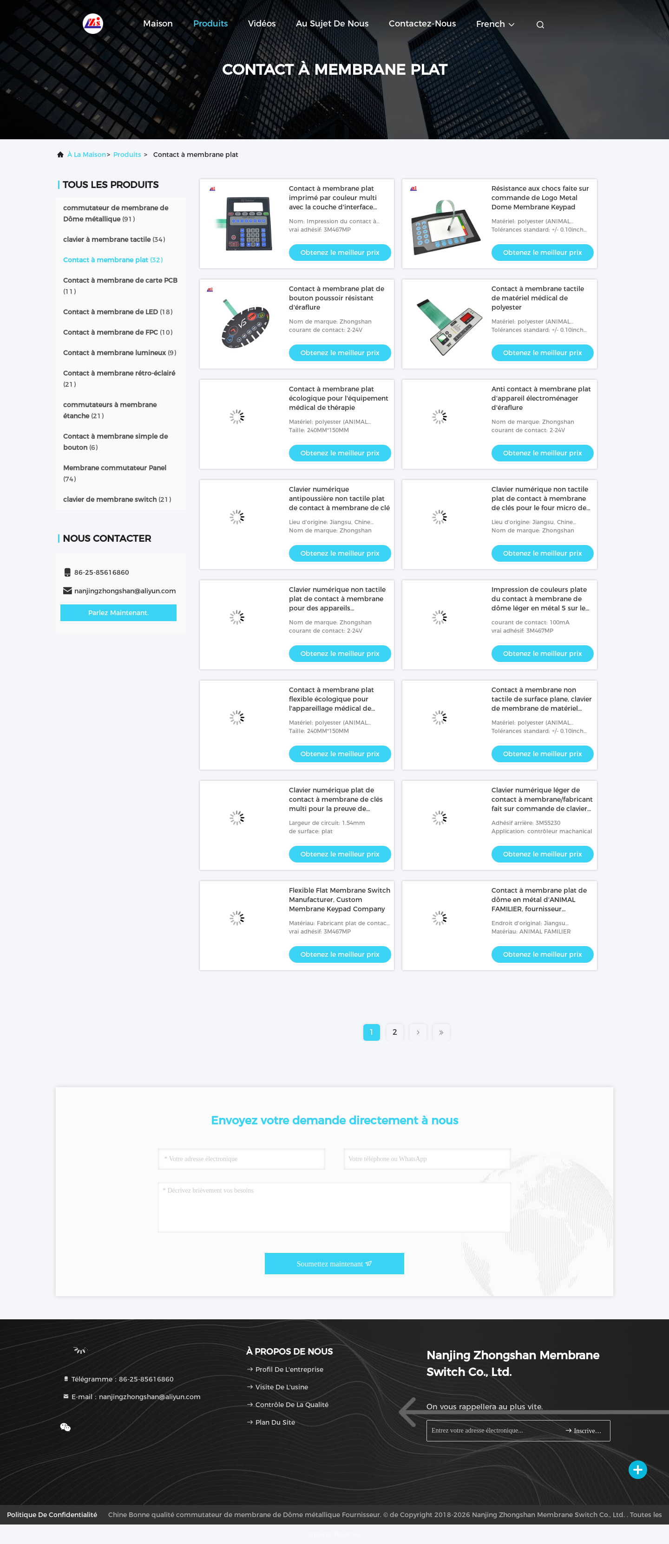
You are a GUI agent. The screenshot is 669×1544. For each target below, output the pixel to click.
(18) (117, 312)
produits (127, 154)
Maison (158, 24)
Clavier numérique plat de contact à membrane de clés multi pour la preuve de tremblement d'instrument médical (336, 808)
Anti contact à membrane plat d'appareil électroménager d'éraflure (541, 398)
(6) (115, 442)
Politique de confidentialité (52, 1515)
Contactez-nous (422, 24)
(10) (117, 332)
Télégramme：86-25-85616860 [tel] (118, 1379)
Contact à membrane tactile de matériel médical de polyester (538, 298)
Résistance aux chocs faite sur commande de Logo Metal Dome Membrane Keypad (540, 197)
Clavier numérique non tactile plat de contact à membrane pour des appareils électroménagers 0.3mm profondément (337, 608)
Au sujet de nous (332, 24)
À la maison (86, 154)
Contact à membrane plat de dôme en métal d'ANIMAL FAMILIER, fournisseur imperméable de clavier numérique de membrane (539, 909)
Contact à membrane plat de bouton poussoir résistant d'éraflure (336, 298)
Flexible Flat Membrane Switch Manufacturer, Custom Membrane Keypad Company (339, 899)
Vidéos (261, 24)
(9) (119, 353)
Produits (210, 24)
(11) (120, 286)
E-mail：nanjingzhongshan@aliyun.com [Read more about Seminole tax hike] (131, 1397)
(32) (113, 260)
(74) (114, 473)
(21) (119, 379)
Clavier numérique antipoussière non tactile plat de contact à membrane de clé (339, 498)
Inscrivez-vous (584, 1430)
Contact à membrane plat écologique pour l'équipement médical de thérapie (338, 398)
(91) (115, 213)
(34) (114, 239)
